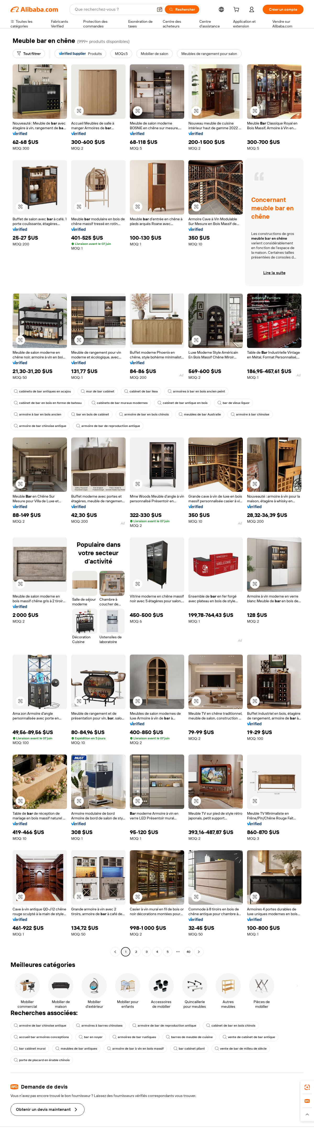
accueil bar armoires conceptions (41, 1037)
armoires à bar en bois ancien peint (196, 391)
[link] (307, 1087)
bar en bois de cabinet (90, 414)
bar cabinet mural (30, 1048)
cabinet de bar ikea (141, 391)
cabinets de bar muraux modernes (120, 403)
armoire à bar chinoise (250, 414)
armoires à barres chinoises (99, 1025)
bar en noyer (91, 1037)
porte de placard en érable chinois (42, 1060)
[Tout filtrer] (29, 53)
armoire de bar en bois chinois (144, 414)
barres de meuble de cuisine (189, 1037)
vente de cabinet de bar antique (249, 1037)
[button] (159, 9)
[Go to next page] (199, 951)
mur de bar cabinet (97, 391)
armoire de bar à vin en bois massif (135, 1048)
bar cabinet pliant (189, 1048)
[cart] (237, 10)
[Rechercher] (182, 9)
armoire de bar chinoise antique (40, 426)
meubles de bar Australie (200, 414)
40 (188, 952)
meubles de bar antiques (76, 1048)
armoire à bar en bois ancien (37, 414)
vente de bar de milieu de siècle (241, 1048)
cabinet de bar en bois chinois (230, 1025)
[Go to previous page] (115, 951)
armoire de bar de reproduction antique (108, 426)
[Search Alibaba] (113, 9)
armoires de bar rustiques (134, 1037)
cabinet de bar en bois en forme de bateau (48, 403)
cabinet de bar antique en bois (183, 403)
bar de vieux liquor (233, 403)
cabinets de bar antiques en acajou (42, 391)
